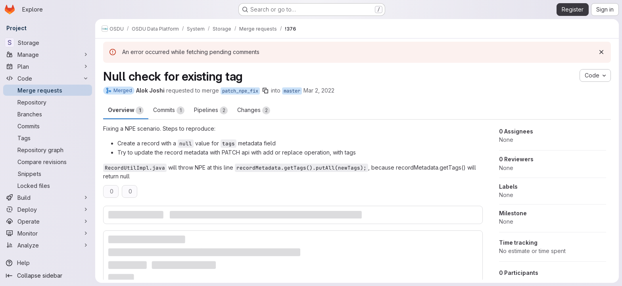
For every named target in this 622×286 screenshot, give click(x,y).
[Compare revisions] (47, 161)
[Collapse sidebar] (47, 275)
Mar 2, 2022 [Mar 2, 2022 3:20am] (318, 90)
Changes (253, 110)
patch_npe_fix (240, 91)
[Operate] (47, 221)
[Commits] (47, 125)
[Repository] (47, 102)
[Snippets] (47, 173)
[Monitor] (47, 233)
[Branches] (47, 114)
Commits (168, 110)
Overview (126, 110)
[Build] (47, 197)
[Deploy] (47, 209)
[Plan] (47, 66)
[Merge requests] (47, 90)
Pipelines (211, 110)
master (292, 91)
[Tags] (47, 137)
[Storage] (47, 42)
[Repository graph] (47, 149)
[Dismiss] (601, 52)
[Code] (47, 78)
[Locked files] (47, 185)
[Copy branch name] (265, 90)
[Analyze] (47, 245)
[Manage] (47, 54)
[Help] (47, 263)
